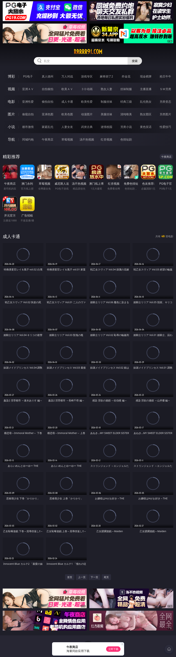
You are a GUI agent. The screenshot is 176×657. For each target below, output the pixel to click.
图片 (11, 114)
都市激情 (28, 127)
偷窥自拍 (28, 114)
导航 (11, 139)
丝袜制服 (126, 89)
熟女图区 (146, 114)
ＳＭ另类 (165, 89)
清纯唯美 (126, 114)
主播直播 (146, 89)
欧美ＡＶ (67, 89)
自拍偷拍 (47, 89)
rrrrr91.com (88, 51)
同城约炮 (28, 139)
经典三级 (126, 102)
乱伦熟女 (146, 102)
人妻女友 (67, 127)
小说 (11, 126)
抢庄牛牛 (165, 76)
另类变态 (165, 102)
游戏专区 (87, 76)
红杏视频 (106, 139)
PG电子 (28, 76)
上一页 (82, 577)
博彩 (11, 76)
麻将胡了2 (106, 76)
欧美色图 (67, 114)
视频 (11, 88)
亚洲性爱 (28, 102)
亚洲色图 (47, 114)
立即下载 (113, 649)
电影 (11, 101)
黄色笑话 (146, 127)
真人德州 (47, 76)
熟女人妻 (106, 89)
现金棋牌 (146, 76)
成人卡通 (67, 102)
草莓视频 (67, 139)
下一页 (94, 577)
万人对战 (67, 76)
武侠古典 (87, 127)
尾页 (106, 577)
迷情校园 (106, 127)
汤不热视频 (87, 139)
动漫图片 (87, 114)
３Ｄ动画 (87, 89)
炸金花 (126, 76)
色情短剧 (126, 139)
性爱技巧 (165, 127)
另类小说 (126, 127)
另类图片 (165, 114)
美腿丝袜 (106, 114)
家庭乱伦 (47, 127)
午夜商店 (47, 139)
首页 (69, 577)
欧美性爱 (87, 102)
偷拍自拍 (47, 102)
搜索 (135, 61)
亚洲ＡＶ (28, 89)
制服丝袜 (106, 102)
